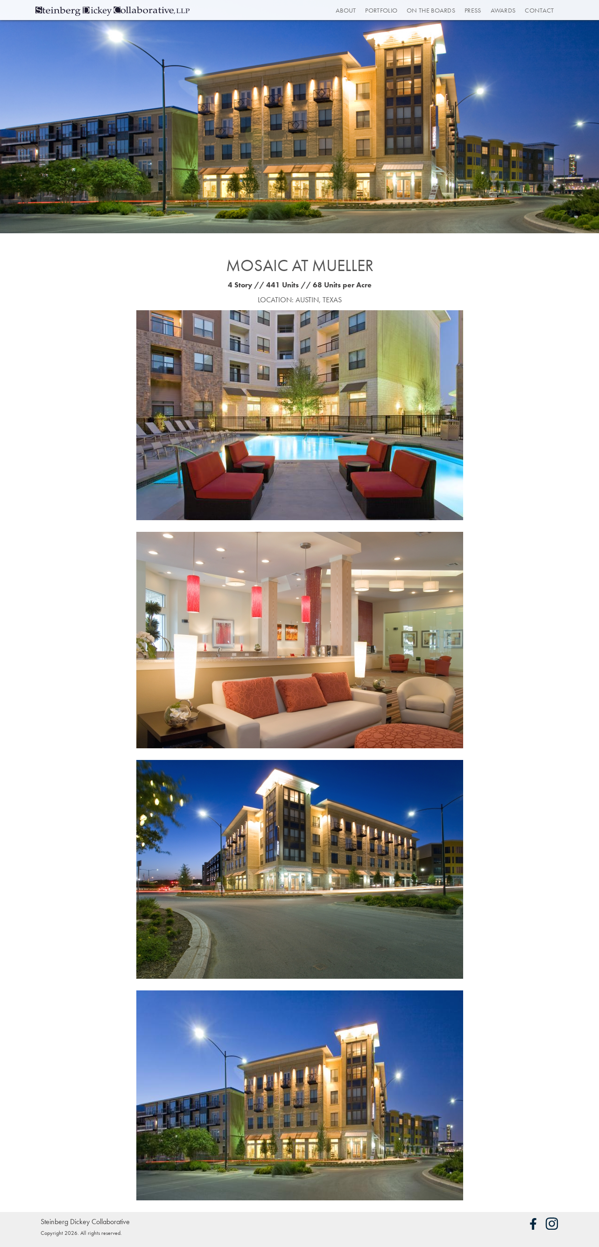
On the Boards (431, 10)
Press (473, 10)
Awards (503, 10)
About (346, 10)
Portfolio (381, 10)
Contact (539, 10)
